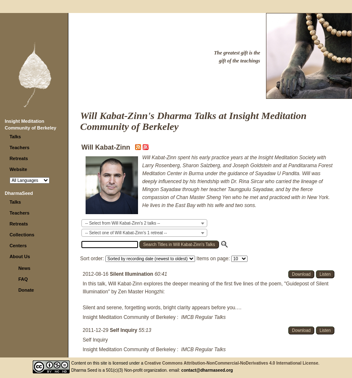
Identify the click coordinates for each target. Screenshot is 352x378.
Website (18, 169)
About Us (20, 256)
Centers (18, 245)
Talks (15, 136)
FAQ (23, 279)
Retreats (19, 158)
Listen (325, 274)
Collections (22, 234)
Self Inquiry (124, 330)
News (24, 268)
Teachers (20, 147)
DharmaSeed (19, 193)
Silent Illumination (132, 274)
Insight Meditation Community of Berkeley (129, 317)
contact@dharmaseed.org (207, 370)
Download (301, 274)
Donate (26, 290)
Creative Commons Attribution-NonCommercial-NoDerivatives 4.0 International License (231, 363)
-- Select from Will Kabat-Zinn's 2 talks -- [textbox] (122, 223)
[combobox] (144, 223)
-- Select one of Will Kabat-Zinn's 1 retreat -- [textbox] (126, 232)
